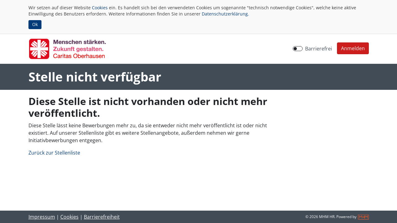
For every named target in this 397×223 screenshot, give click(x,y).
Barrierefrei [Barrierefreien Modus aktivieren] (318, 48)
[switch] (298, 48)
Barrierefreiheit (102, 216)
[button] (353, 48)
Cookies (100, 8)
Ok (35, 24)
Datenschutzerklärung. (225, 14)
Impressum (41, 216)
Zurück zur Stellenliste (54, 152)
